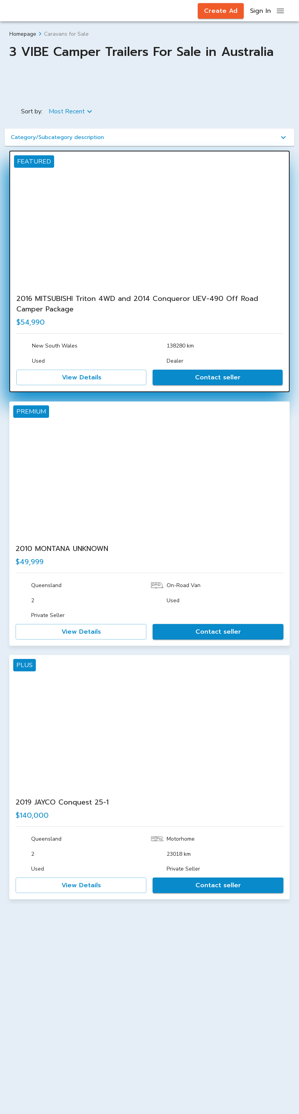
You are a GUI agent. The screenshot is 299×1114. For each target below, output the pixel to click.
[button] (149, 137)
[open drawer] (280, 11)
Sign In (260, 11)
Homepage (22, 34)
